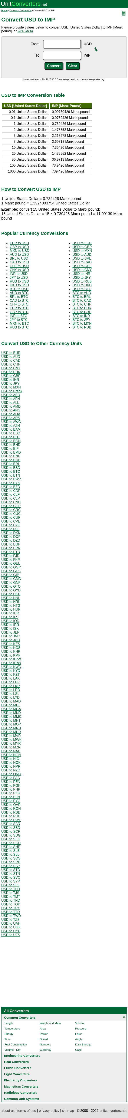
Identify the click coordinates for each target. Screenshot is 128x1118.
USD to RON (11, 808)
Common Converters (20, 1017)
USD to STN (10, 873)
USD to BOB (10, 460)
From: (35, 44)
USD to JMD (10, 636)
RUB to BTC (19, 327)
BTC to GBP (82, 312)
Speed (44, 1039)
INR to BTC (18, 316)
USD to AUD (82, 254)
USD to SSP (10, 866)
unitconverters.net (113, 1110)
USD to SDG (11, 835)
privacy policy (49, 1110)
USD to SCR (10, 831)
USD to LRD (10, 690)
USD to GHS (11, 571)
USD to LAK (10, 678)
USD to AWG (11, 422)
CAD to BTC (19, 300)
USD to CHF (82, 266)
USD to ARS (10, 418)
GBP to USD (19, 247)
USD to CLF (10, 494)
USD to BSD (10, 468)
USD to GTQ (11, 586)
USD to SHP (10, 847)
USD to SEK (10, 839)
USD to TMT (10, 896)
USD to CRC (11, 510)
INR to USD (19, 274)
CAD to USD (19, 262)
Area (43, 1028)
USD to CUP (10, 517)
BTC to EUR (82, 308)
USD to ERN (10, 548)
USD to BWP (11, 479)
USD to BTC (82, 289)
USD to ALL (10, 402)
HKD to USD (19, 285)
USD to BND (10, 456)
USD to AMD (11, 406)
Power (44, 1033)
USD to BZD (10, 487)
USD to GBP (82, 247)
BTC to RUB (82, 327)
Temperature (12, 1028)
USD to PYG (10, 801)
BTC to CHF (82, 304)
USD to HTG (10, 605)
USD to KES (10, 644)
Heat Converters (16, 1062)
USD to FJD (10, 556)
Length (8, 1023)
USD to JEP (10, 632)
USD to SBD (10, 828)
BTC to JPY (82, 319)
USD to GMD (11, 579)
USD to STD (10, 870)
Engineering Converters (22, 1055)
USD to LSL (10, 693)
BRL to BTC (19, 296)
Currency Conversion (21, 10)
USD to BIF (10, 448)
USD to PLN (10, 797)
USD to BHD (10, 445)
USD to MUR (11, 732)
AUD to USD (19, 254)
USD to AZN (10, 425)
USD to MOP (11, 724)
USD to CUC (11, 513)
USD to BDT (10, 437)
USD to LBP (10, 682)
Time (7, 1039)
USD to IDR (10, 613)
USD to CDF (10, 491)
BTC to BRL (82, 296)
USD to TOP (10, 904)
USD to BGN (11, 441)
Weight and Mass (50, 1023)
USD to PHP (10, 789)
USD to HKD (82, 285)
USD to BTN (10, 475)
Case (78, 1049)
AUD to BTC (19, 293)
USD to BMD (11, 452)
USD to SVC (10, 877)
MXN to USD (19, 251)
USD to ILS (9, 617)
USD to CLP (10, 498)
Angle (78, 1039)
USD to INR (82, 274)
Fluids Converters (17, 1068)
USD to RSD (10, 812)
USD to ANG (10, 410)
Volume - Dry (12, 1049)
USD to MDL (10, 705)
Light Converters (17, 1074)
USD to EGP (10, 544)
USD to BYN (10, 483)
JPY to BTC (18, 319)
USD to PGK (10, 785)
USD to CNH (11, 502)
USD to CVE (10, 521)
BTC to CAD (82, 300)
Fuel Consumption (15, 1044)
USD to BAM (11, 429)
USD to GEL (10, 563)
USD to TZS (10, 919)
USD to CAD (82, 262)
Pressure (80, 1028)
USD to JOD (10, 640)
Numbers (45, 1044)
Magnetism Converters (21, 1086)
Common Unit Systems (21, 1099)
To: (37, 55)
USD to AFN (10, 399)
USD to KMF (10, 655)
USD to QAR (11, 805)
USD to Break (11, 391)
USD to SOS (10, 858)
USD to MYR (11, 743)
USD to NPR (10, 766)
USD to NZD (10, 770)
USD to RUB (82, 281)
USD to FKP (10, 559)
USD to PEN (10, 782)
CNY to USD (19, 270)
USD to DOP (11, 536)
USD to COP (11, 506)
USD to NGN (11, 755)
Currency (45, 1049)
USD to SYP (10, 881)
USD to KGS (10, 648)
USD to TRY (10, 908)
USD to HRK (10, 602)
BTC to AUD (82, 293)
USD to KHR (10, 651)
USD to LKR (10, 686)
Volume (79, 1023)
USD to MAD (11, 701)
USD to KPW (11, 659)
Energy (8, 1033)
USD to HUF (10, 609)
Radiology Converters (20, 1092)
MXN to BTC (19, 323)
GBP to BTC (19, 312)
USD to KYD (10, 671)
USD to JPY (82, 277)
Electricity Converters (20, 1080)
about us (7, 1110)
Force (78, 1033)
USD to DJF (10, 529)
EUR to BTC (19, 308)
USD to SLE (10, 850)
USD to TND (10, 900)
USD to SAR (10, 824)
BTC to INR (81, 316)
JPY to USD (19, 277)
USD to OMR (11, 774)
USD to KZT (10, 674)
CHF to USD (19, 266)
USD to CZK (10, 525)
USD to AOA (10, 414)
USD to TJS (10, 893)
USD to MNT (11, 720)
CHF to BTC (19, 304)
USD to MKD (11, 713)
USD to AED (10, 395)
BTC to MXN (82, 323)
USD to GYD (11, 590)
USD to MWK (11, 739)
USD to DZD (10, 540)
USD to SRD (10, 862)
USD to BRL (82, 258)
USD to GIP (10, 575)
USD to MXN (82, 251)
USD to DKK (10, 533)
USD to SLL (10, 854)
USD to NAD (10, 751)
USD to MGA (11, 709)
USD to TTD (10, 912)
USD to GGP (11, 567)
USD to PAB (10, 778)
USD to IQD (10, 621)
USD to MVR (11, 736)
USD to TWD (11, 916)
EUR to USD (19, 243)
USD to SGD (11, 843)
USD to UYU (10, 931)
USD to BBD (10, 433)
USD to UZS (10, 935)
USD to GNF (10, 582)
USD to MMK (11, 716)
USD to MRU (11, 728)
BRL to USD (19, 258)
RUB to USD (19, 281)
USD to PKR (10, 793)
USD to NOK (11, 762)
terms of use (26, 1110)
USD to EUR (82, 243)
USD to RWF (11, 820)
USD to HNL (10, 598)
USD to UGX (11, 927)
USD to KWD (11, 667)
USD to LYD (10, 697)
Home (4, 10)
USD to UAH (10, 923)
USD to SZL (10, 885)
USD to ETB (10, 552)
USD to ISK (10, 628)
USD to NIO (10, 759)
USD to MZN (11, 747)
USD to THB (10, 889)
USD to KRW (11, 663)
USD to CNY (82, 270)
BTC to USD (19, 289)
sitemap (68, 1110)
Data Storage (83, 1044)
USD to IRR (10, 625)
